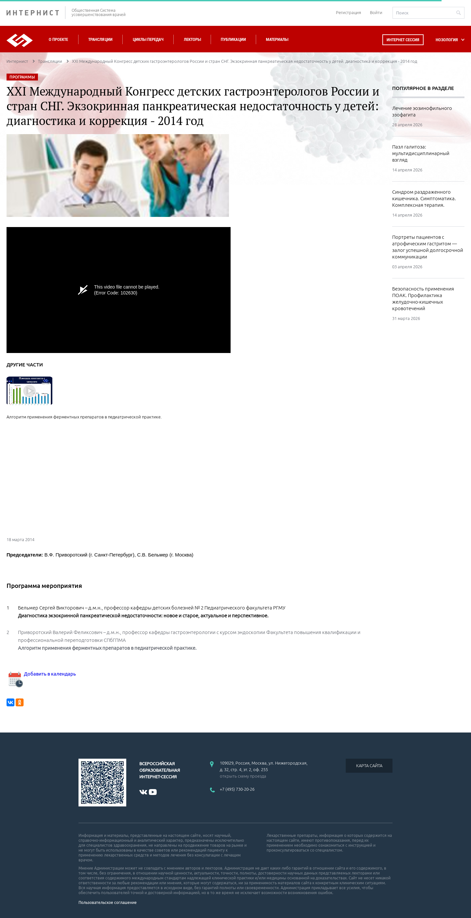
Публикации (233, 39)
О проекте (58, 39)
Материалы (277, 39)
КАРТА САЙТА (369, 765)
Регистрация (348, 12)
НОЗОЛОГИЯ (447, 39)
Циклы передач (148, 39)
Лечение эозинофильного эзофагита (422, 111)
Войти (376, 12)
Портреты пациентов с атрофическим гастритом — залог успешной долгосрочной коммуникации (427, 246)
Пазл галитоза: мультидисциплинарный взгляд (420, 153)
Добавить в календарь (41, 674)
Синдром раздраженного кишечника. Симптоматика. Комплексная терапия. (424, 198)
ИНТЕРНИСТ (36, 12)
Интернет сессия (403, 39)
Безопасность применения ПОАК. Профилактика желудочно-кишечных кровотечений (423, 298)
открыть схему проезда (243, 776)
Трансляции (100, 39)
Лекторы (192, 39)
